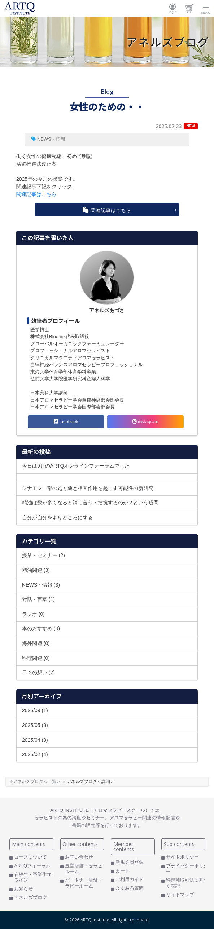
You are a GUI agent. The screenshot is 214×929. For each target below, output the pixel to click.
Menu (205, 8)
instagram (145, 421)
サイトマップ (180, 894)
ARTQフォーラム (32, 865)
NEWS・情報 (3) (41, 585)
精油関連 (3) (36, 570)
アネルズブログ (30, 897)
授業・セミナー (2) (43, 555)
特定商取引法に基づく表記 (187, 883)
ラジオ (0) (33, 614)
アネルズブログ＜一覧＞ (52, 781)
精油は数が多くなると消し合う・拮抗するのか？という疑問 (90, 502)
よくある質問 (129, 888)
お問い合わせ (79, 857)
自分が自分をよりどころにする (57, 517)
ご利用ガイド (129, 879)
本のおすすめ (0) (41, 628)
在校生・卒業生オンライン (35, 877)
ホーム (15, 781)
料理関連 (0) (36, 658)
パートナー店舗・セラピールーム (86, 883)
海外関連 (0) (36, 643)
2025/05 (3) (35, 725)
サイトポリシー (182, 857)
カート (189, 8)
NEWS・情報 (51, 139)
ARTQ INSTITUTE (19, 8)
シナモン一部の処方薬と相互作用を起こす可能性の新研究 (87, 488)
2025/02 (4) (35, 754)
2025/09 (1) (35, 710)
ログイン (172, 8)
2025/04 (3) (35, 740)
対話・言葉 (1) (38, 599)
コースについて (30, 857)
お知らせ (23, 888)
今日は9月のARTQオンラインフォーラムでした (76, 466)
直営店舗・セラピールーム (86, 868)
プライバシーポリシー (187, 868)
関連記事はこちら (36, 194)
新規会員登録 (129, 862)
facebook (66, 421)
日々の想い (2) (38, 672)
